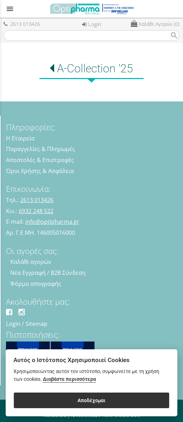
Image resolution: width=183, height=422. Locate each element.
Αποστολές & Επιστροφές (40, 160)
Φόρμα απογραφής (35, 284)
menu (10, 9)
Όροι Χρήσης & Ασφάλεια (40, 171)
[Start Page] (91, 9)
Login (91, 24)
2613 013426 (22, 24)
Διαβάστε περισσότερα (69, 379)
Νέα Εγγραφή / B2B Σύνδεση (48, 273)
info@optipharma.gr (52, 222)
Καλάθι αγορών (30, 262)
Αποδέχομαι (91, 400)
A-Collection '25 (95, 68)
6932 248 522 (36, 211)
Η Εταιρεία (20, 138)
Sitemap (36, 324)
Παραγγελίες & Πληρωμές (40, 149)
